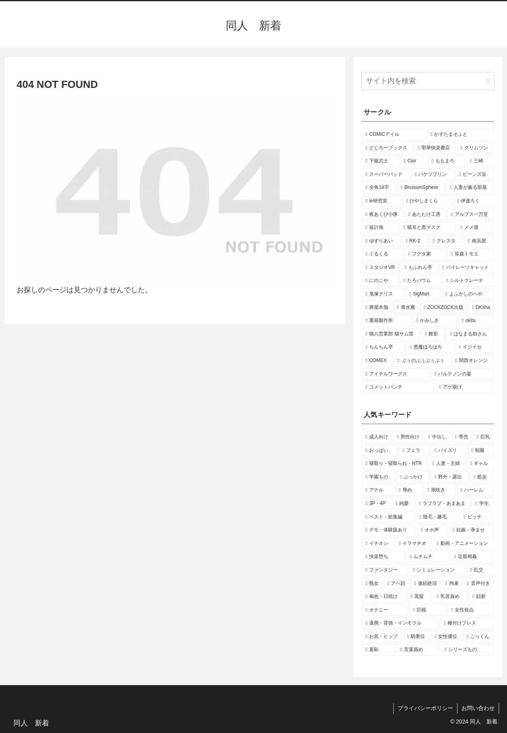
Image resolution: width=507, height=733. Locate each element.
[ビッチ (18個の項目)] (477, 517)
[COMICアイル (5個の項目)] (393, 135)
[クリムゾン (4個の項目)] (475, 148)
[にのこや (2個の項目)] (380, 281)
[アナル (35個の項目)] (378, 490)
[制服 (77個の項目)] (481, 451)
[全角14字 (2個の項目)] (379, 188)
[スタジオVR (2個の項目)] (381, 268)
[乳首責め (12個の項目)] (450, 597)
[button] (487, 81)
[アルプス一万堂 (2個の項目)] (471, 215)
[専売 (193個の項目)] (462, 437)
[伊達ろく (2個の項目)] (474, 201)
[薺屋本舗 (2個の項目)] (377, 308)
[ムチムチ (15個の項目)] (427, 557)
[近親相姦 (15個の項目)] (472, 557)
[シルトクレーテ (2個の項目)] (468, 281)
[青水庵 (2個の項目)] (405, 308)
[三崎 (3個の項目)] (480, 161)
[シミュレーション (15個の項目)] (437, 570)
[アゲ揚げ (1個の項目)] (465, 387)
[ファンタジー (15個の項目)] (385, 570)
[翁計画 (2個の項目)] (380, 228)
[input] (427, 81)
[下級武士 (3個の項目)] (380, 161)
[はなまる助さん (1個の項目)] (470, 334)
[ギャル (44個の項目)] (480, 464)
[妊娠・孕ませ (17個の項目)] (471, 530)
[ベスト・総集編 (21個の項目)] (388, 517)
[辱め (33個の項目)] (408, 490)
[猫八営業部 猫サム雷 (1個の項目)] (391, 334)
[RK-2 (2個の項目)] (415, 241)
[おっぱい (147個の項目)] (379, 451)
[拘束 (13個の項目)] (452, 584)
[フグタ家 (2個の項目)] (425, 254)
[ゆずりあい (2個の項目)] (381, 241)
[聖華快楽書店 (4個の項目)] (435, 148)
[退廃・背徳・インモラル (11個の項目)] (400, 623)
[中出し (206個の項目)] (437, 437)
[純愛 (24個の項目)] (403, 504)
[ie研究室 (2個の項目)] (381, 201)
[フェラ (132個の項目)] (414, 451)
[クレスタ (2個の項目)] (446, 241)
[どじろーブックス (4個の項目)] (387, 148)
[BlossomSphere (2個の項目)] (421, 188)
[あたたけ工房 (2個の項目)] (425, 215)
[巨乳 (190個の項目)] (483, 437)
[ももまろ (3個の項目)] (446, 161)
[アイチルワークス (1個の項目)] (395, 374)
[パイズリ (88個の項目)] (448, 451)
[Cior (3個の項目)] (413, 161)
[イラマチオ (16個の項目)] (413, 544)
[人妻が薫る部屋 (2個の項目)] (470, 188)
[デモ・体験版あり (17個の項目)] (389, 530)
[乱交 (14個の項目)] (480, 570)
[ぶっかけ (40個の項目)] (412, 477)
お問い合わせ (478, 708)
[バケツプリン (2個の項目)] (432, 175)
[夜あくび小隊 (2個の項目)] (382, 215)
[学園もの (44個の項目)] (378, 477)
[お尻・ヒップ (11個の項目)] (382, 637)
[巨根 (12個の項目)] (428, 610)
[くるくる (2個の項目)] (382, 254)
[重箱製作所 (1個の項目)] (386, 321)
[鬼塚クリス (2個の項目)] (383, 294)
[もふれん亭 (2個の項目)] (419, 268)
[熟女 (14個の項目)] (372, 584)
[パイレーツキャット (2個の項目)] (466, 268)
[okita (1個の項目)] (476, 321)
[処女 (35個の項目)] (482, 477)
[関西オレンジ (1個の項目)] (473, 361)
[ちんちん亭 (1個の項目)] (383, 347)
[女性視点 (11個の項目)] (471, 610)
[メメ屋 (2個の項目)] (475, 228)
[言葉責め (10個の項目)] (418, 650)
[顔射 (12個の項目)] (481, 597)
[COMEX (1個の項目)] (377, 361)
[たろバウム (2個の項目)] (420, 281)
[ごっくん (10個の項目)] (478, 637)
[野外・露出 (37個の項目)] (450, 477)
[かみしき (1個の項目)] (435, 321)
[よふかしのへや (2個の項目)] (468, 294)
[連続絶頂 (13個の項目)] (425, 584)
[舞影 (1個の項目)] (433, 334)
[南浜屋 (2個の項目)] (479, 241)
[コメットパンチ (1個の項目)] (398, 387)
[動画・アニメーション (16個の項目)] (463, 544)
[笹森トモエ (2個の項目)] (471, 254)
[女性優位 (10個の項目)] (446, 637)
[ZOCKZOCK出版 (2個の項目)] (443, 308)
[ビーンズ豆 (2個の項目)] (475, 175)
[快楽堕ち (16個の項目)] (383, 557)
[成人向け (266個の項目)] (377, 437)
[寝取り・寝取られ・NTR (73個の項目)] (394, 464)
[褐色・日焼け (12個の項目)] (384, 597)
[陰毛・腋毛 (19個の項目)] (437, 517)
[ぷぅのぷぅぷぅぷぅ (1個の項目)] (422, 361)
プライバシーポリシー (425, 708)
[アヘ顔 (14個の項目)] (396, 584)
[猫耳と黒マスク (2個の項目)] (428, 228)
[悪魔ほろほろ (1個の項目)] (430, 347)
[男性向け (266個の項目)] (408, 437)
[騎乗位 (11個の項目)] (416, 637)
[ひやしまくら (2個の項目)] (427, 201)
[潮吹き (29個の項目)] (440, 490)
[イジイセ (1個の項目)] (475, 347)
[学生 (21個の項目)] (483, 504)
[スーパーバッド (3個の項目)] (386, 175)
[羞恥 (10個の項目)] (378, 650)
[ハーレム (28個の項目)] (475, 490)
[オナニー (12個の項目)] (385, 610)
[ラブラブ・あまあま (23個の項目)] (443, 504)
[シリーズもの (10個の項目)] (467, 650)
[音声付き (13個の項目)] (479, 584)
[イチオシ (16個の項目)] (378, 544)
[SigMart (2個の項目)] (423, 294)
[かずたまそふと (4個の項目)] (460, 135)
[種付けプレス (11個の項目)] (467, 623)
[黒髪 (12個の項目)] (419, 597)
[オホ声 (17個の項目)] (432, 530)
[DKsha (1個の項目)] (481, 308)
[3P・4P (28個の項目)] (376, 504)
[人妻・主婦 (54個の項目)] (447, 464)
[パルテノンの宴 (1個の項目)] (462, 374)
